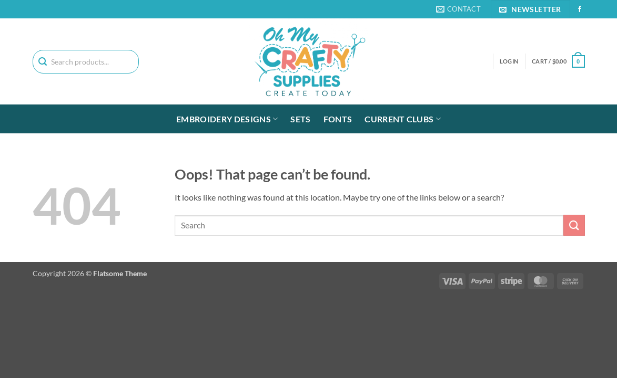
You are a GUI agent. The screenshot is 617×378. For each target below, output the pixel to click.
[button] (558, 61)
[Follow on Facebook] (579, 9)
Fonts (337, 119)
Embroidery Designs (227, 119)
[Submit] (573, 225)
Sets (300, 119)
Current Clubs (403, 119)
